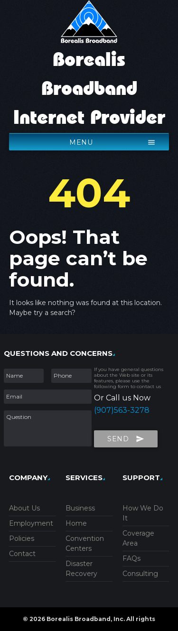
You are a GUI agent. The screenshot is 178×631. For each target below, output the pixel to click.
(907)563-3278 (122, 410)
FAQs (131, 558)
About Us (24, 508)
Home (76, 523)
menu (112, 140)
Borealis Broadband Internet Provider (89, 89)
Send (125, 436)
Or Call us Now (122, 397)
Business (80, 508)
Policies (21, 538)
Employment (31, 523)
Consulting (140, 573)
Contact (22, 553)
